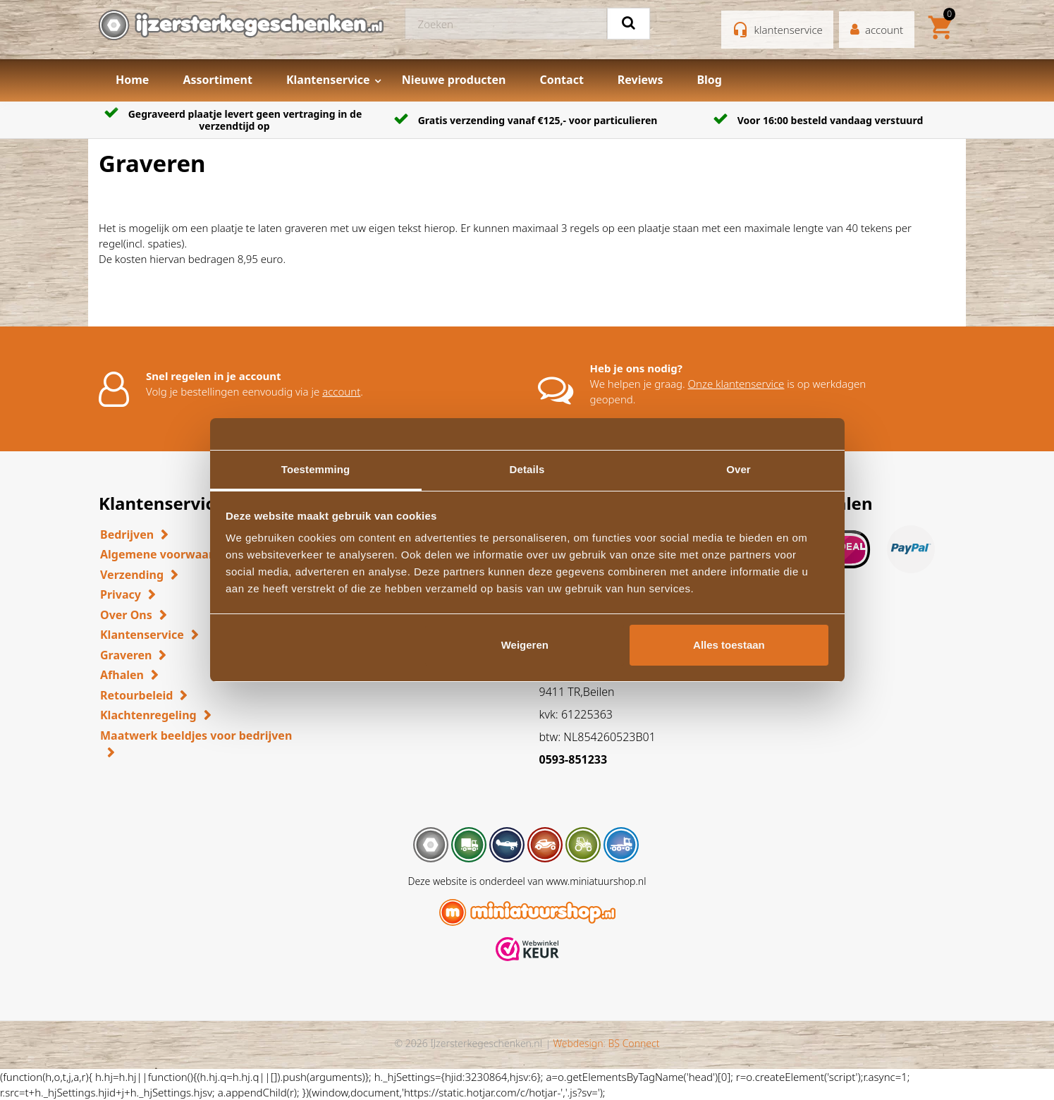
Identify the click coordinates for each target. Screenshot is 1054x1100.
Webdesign (578, 1043)
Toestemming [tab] (315, 469)
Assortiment (217, 79)
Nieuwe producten (454, 79)
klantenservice (788, 30)
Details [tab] (527, 469)
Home (132, 79)
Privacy (120, 594)
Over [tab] (738, 469)
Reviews (640, 79)
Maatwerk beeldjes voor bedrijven (196, 735)
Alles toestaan (729, 645)
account (341, 391)
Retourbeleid (136, 695)
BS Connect (634, 1043)
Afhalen (122, 675)
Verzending (132, 574)
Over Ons (126, 615)
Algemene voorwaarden (167, 554)
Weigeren (525, 645)
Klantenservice (328, 79)
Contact (561, 79)
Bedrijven (127, 534)
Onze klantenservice (736, 384)
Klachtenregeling (148, 715)
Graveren (126, 655)
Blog (709, 79)
